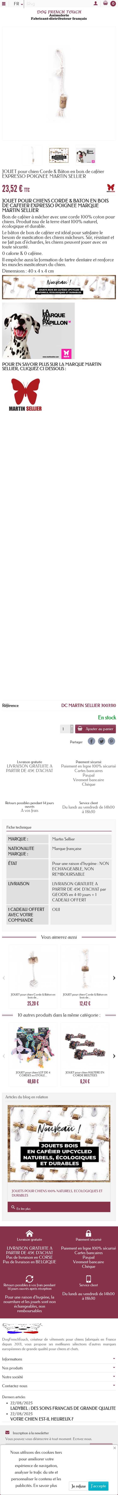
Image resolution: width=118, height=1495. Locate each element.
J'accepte (98, 1485)
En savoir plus (45, 1485)
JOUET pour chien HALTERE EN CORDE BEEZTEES (85, 1074)
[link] (91, 741)
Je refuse (79, 1486)
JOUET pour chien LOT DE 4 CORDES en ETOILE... (33, 1074)
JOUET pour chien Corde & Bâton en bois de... (33, 996)
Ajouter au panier (95, 728)
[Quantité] (65, 729)
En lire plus (20, 1208)
